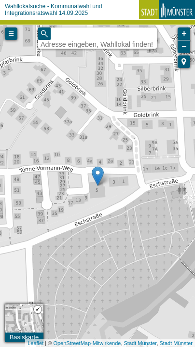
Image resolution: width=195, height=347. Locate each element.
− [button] (184, 47)
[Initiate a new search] (44, 33)
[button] (184, 61)
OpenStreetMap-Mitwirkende (87, 343)
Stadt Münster (140, 343)
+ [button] (184, 34)
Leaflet (35, 343)
